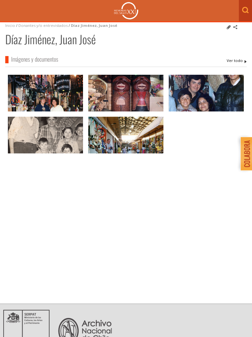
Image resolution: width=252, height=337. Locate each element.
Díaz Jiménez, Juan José (94, 25)
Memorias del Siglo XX (126, 11)
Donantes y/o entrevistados (43, 25)
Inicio (10, 25)
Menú (6, 11)
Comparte (235, 27)
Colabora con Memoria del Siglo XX (244, 153)
